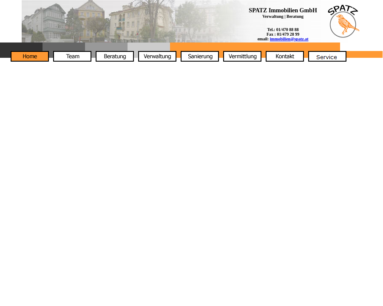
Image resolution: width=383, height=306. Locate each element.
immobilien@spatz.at (289, 39)
